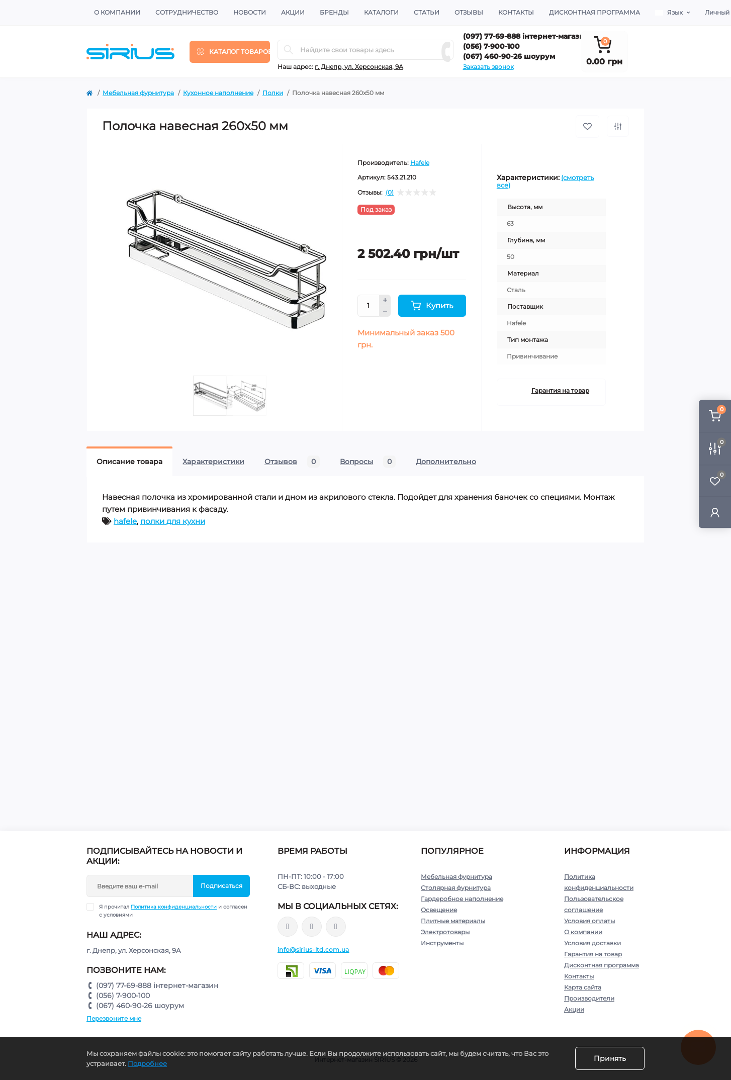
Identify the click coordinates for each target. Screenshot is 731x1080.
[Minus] (385, 311)
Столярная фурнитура (456, 887)
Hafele (419, 162)
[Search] (289, 50)
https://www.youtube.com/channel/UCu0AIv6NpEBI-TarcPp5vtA (335, 927)
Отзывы (468, 12)
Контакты (516, 12)
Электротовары (445, 932)
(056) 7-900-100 (491, 46)
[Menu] (230, 52)
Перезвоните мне (113, 1018)
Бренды (334, 12)
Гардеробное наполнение (462, 899)
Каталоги (381, 12)
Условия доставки (592, 943)
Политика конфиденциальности (174, 907)
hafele (125, 521)
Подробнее (147, 1063)
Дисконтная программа (594, 12)
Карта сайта (582, 987)
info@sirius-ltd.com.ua (313, 949)
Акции (293, 12)
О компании (117, 12)
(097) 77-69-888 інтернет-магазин (526, 36)
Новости (249, 12)
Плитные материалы (453, 921)
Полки (272, 93)
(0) (390, 192)
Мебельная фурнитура (138, 93)
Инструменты (442, 943)
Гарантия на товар (560, 390)
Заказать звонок (488, 66)
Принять (610, 1058)
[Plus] (385, 300)
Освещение (439, 910)
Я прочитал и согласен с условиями (173, 910)
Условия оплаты (589, 921)
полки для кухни (172, 521)
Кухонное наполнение (218, 93)
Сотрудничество (186, 12)
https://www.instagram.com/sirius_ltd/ (311, 927)
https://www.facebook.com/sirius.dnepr (287, 927)
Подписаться (221, 885)
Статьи (426, 12)
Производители (589, 998)
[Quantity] (368, 306)
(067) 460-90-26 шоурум (509, 56)
